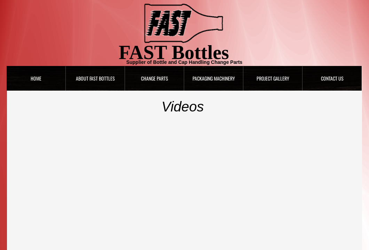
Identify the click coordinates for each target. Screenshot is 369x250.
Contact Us (332, 78)
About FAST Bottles (95, 78)
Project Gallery (273, 78)
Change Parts (154, 78)
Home (36, 78)
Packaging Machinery (214, 78)
